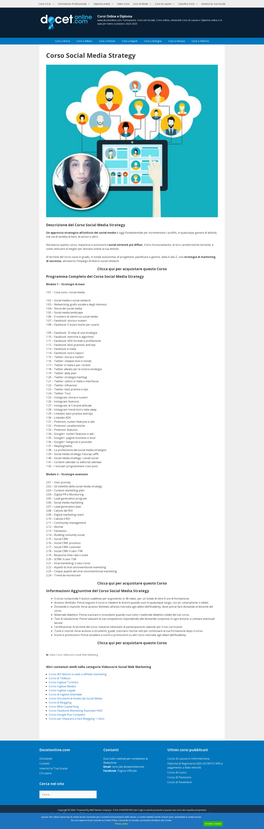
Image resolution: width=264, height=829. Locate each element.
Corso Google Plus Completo (67, 714)
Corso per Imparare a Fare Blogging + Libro (76, 719)
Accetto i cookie (213, 823)
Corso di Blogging (60, 702)
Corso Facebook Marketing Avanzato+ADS (76, 710)
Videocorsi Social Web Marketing (80, 654)
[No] (259, 821)
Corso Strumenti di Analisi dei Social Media (75, 698)
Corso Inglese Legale (62, 690)
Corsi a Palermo (200, 41)
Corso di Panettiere (179, 782)
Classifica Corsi (189, 4)
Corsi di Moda (143, 4)
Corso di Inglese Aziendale (65, 694)
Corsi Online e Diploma (114, 16)
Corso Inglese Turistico (63, 682)
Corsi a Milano (84, 41)
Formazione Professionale (75, 4)
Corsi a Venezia (176, 41)
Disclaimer (46, 758)
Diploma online (104, 4)
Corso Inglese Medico (62, 686)
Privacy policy (121, 823)
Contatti (44, 763)
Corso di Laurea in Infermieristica (188, 758)
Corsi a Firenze (107, 41)
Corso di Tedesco (60, 678)
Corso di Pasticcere (179, 777)
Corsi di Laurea (165, 4)
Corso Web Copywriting (64, 706)
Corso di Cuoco (176, 772)
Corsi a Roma (62, 41)
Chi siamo (45, 773)
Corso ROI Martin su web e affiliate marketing (78, 674)
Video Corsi (123, 3)
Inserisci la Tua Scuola (213, 3)
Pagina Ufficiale (127, 771)
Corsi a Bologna (152, 41)
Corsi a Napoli (129, 41)
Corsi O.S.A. (47, 4)
